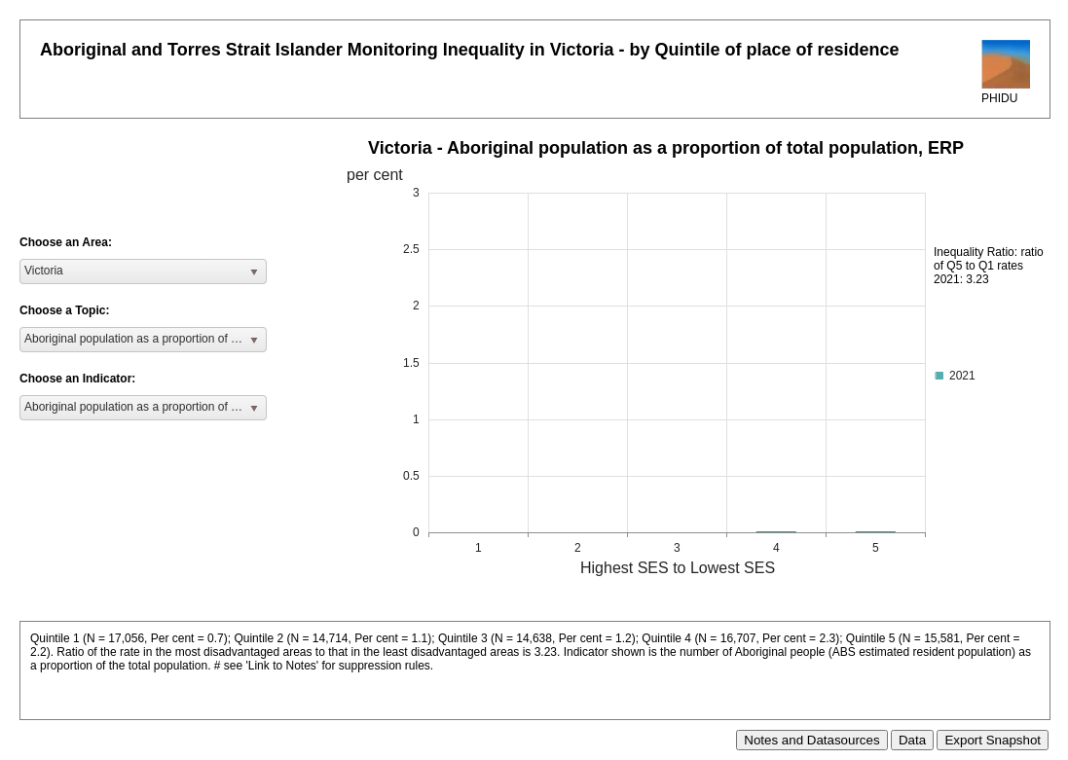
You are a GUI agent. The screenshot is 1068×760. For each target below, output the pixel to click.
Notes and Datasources (811, 740)
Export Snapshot (992, 740)
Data (912, 740)
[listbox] (143, 271)
